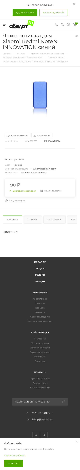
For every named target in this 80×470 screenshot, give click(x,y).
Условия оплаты (40, 343)
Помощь (40, 372)
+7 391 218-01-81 (40, 413)
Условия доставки (40, 347)
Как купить (54, 219)
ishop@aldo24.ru (42, 419)
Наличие (12, 219)
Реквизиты (40, 356)
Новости (40, 303)
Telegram (44, 435)
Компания (39, 292)
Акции (40, 268)
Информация (40, 332)
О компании (40, 298)
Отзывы (33, 219)
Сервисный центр (40, 316)
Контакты (40, 312)
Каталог (40, 262)
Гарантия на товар (40, 352)
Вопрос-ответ (40, 383)
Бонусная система (40, 387)
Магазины (40, 338)
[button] (17, 122)
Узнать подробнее (14, 455)
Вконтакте (35, 435)
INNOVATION (52, 141)
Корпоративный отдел (40, 321)
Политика (40, 361)
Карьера (40, 307)
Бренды (40, 281)
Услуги (40, 275)
